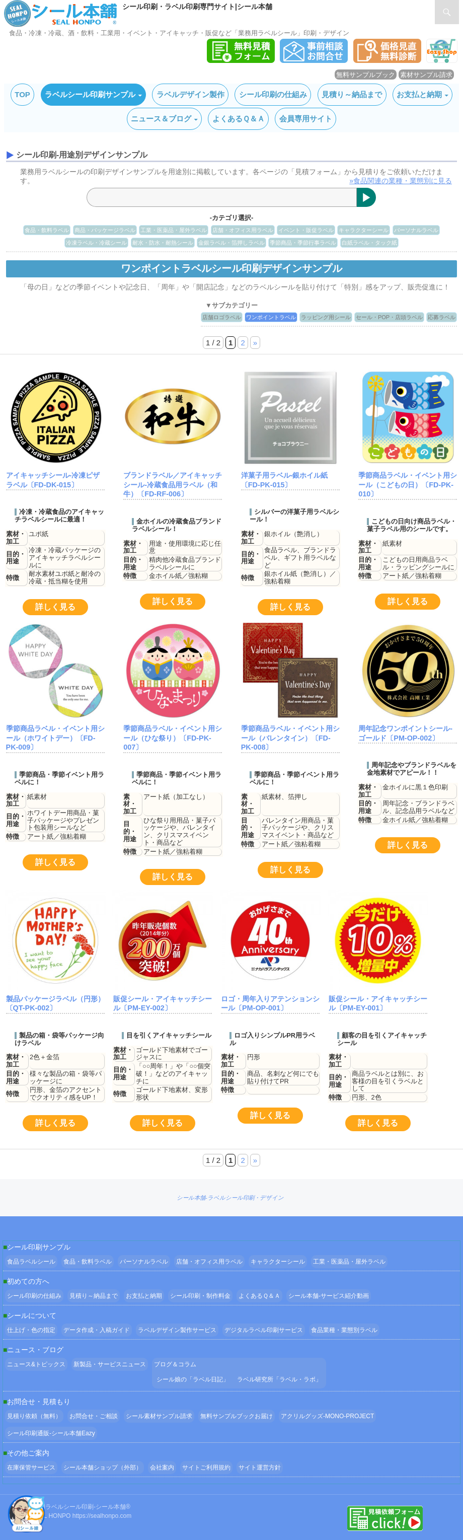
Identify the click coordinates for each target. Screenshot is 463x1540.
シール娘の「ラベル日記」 (193, 1379)
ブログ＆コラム (175, 1364)
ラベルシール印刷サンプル (90, 94)
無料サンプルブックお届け (236, 1416)
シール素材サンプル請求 (159, 1416)
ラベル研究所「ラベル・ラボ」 (279, 1379)
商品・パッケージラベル (104, 230)
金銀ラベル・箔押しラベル (231, 243)
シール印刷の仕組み (273, 94)
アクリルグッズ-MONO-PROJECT (327, 1416)
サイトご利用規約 (206, 1467)
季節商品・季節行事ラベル (303, 243)
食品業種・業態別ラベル (344, 1330)
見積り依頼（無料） (34, 1416)
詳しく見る (55, 607)
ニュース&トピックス (36, 1364)
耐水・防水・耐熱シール (162, 243)
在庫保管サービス (31, 1467)
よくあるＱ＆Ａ (238, 118)
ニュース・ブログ (35, 1350)
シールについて (31, 1315)
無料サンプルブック (365, 75)
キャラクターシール (364, 230)
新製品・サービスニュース (109, 1364)
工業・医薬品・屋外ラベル (173, 230)
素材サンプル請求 (426, 75)
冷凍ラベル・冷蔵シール (96, 243)
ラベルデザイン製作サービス (177, 1330)
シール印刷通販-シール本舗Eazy (51, 1433)
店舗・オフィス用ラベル (242, 230)
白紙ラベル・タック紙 (369, 243)
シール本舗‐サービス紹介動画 (328, 1295)
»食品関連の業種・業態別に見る (400, 181)
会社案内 (162, 1467)
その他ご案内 (28, 1453)
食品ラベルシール (31, 1261)
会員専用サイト (305, 118)
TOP (22, 94)
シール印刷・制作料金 (200, 1295)
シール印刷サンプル (38, 1247)
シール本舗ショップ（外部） (102, 1467)
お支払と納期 (419, 94)
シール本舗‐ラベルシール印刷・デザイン (230, 1198)
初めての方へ (28, 1281)
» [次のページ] (255, 342)
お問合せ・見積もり (38, 1402)
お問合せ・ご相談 (93, 1416)
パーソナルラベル (416, 230)
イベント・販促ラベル (306, 230)
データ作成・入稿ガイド (96, 1330)
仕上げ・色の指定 (31, 1330)
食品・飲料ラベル (47, 230)
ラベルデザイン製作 (190, 94)
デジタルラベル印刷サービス (263, 1330)
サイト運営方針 (260, 1467)
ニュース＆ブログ (161, 118)
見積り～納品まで (352, 94)
